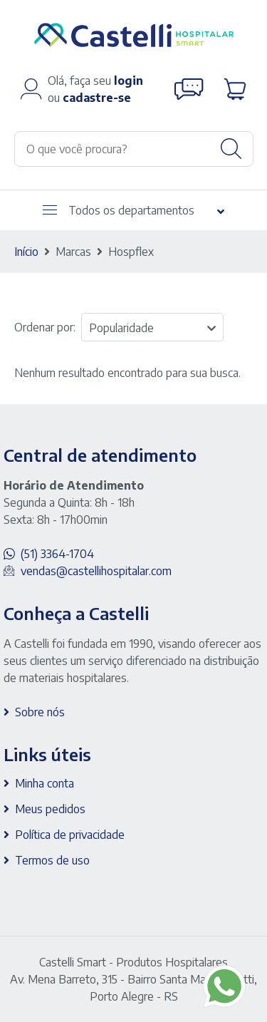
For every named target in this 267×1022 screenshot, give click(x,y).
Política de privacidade (70, 834)
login (128, 80)
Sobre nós (40, 712)
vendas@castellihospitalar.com (96, 571)
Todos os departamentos (118, 210)
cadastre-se (97, 98)
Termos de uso (52, 860)
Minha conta (44, 783)
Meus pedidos (50, 809)
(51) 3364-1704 (57, 554)
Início (26, 251)
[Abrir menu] (50, 210)
